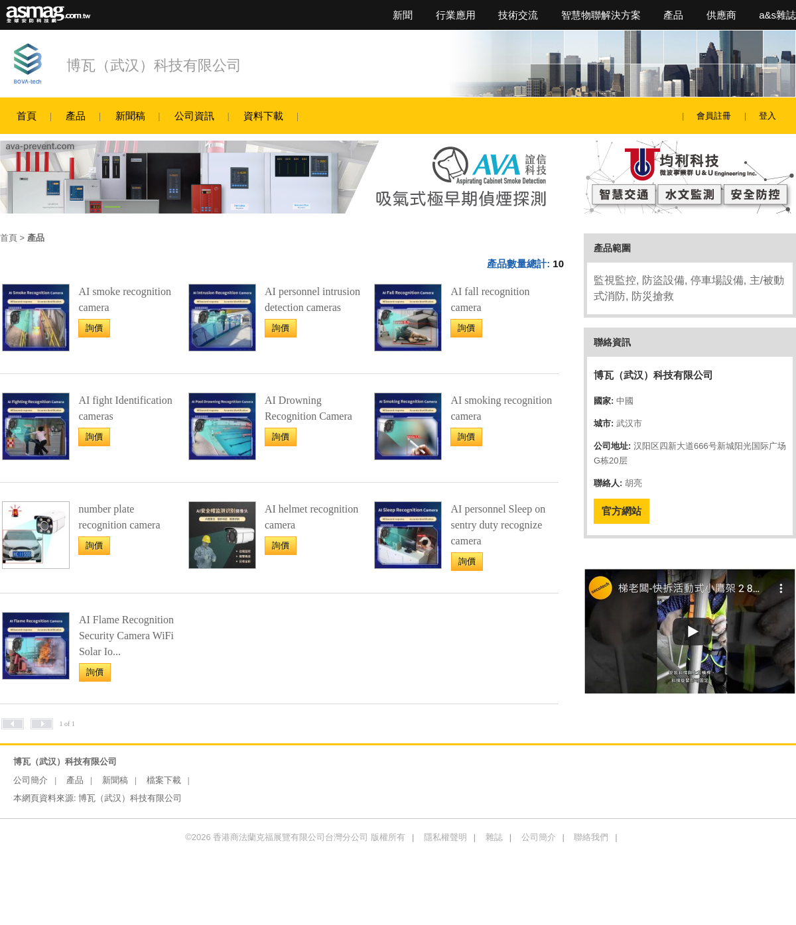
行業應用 (456, 15)
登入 (767, 116)
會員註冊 (713, 116)
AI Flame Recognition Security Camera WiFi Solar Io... (126, 635)
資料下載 (263, 115)
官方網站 (621, 511)
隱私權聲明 (445, 837)
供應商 (721, 15)
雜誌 (494, 837)
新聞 (403, 15)
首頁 (26, 115)
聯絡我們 (591, 837)
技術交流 (518, 15)
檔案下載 (164, 780)
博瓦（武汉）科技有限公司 (153, 65)
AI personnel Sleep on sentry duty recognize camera (498, 524)
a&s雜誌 (777, 15)
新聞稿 (130, 115)
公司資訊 (194, 115)
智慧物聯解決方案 (601, 15)
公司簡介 (30, 780)
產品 (673, 15)
